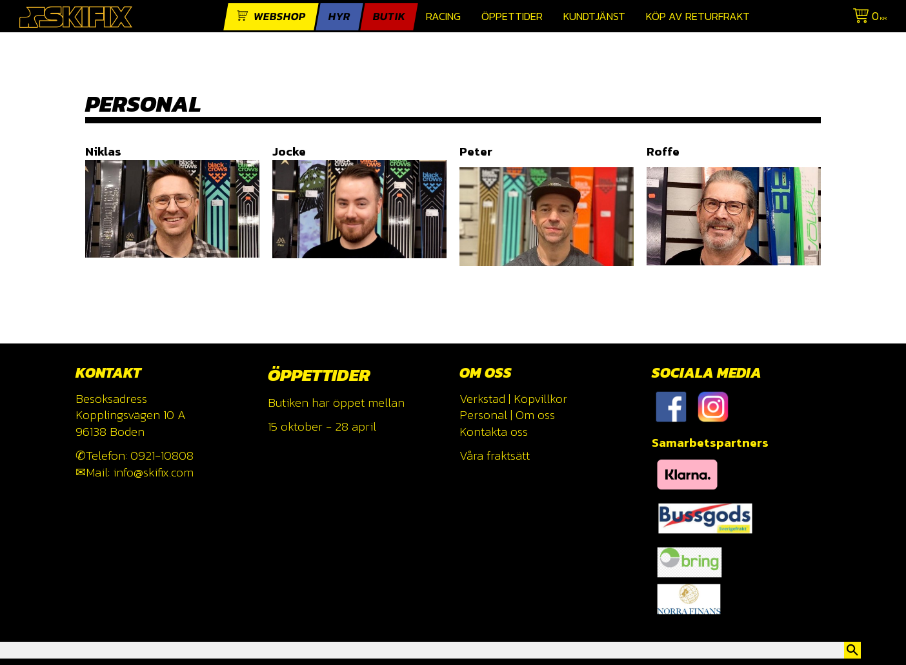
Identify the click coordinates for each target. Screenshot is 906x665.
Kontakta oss (493, 431)
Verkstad (482, 398)
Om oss (535, 414)
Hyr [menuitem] (339, 16)
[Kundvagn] (867, 18)
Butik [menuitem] (389, 16)
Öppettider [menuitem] (512, 16)
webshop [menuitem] (279, 16)
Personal (483, 414)
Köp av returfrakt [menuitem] (698, 16)
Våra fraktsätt (494, 455)
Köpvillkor (540, 398)
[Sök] (852, 650)
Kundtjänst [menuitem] (594, 16)
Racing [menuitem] (443, 16)
